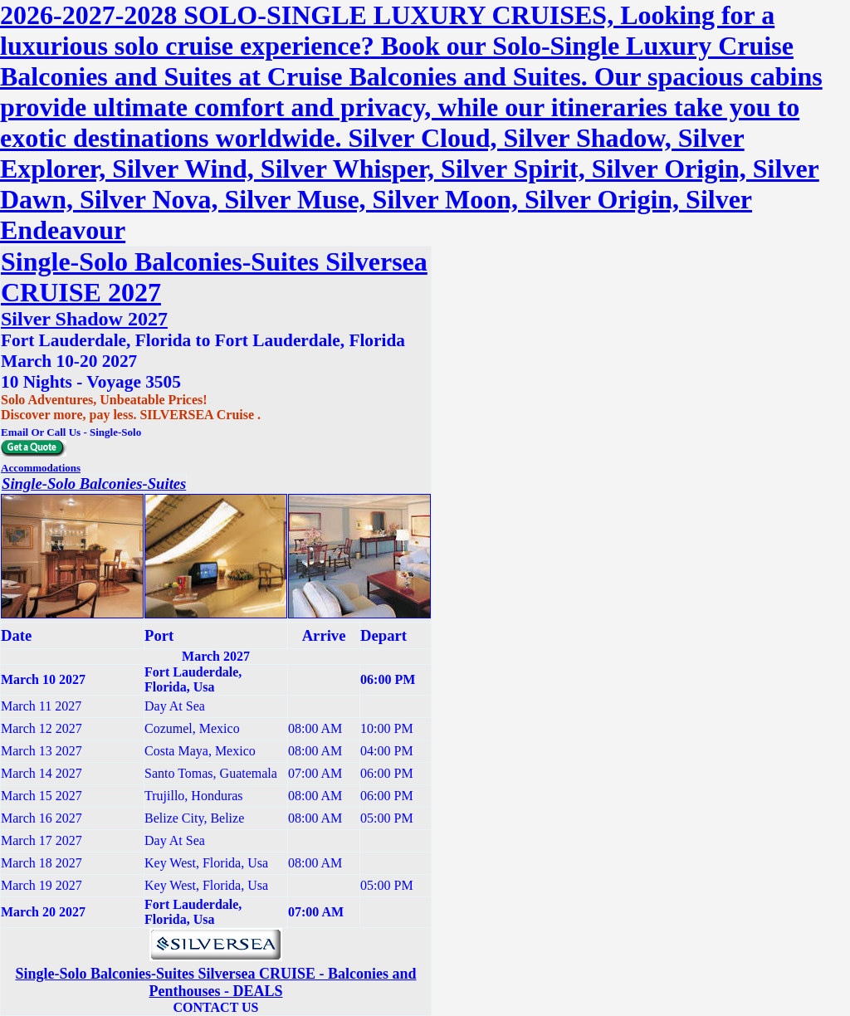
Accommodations (41, 468)
